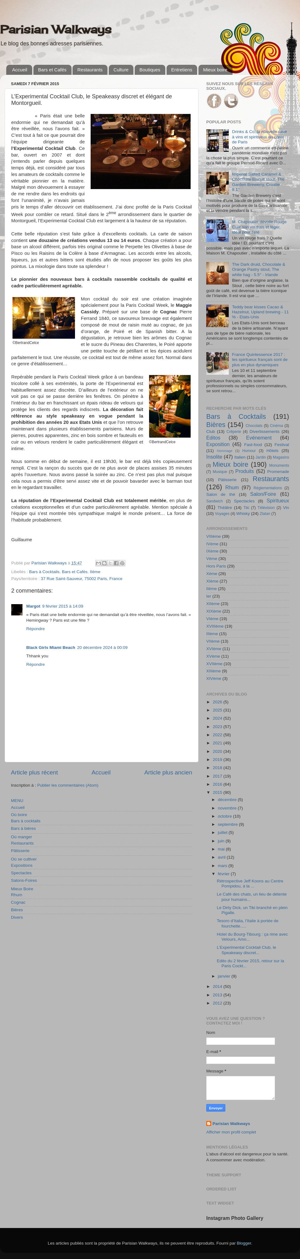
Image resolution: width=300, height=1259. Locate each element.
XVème (213, 656)
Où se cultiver (24, 859)
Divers (17, 917)
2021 (218, 743)
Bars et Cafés (52, 69)
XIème (212, 581)
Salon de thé (220, 494)
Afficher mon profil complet (231, 1132)
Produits (244, 471)
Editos (213, 437)
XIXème (213, 611)
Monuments (279, 465)
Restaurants (89, 69)
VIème (212, 618)
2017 (218, 776)
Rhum (16, 894)
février (224, 873)
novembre (228, 808)
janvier (225, 976)
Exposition (218, 444)
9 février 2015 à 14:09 (62, 606)
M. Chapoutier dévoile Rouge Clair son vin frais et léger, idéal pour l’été (259, 226)
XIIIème (213, 671)
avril (222, 857)
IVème (212, 544)
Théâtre (225, 507)
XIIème (213, 603)
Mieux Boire (22, 888)
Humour (249, 451)
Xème (211, 573)
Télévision (266, 508)
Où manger (21, 837)
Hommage (224, 451)
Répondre (35, 628)
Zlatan (265, 513)
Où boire (19, 814)
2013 (218, 995)
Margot (33, 606)
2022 (218, 734)
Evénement (259, 437)
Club (210, 431)
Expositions (21, 865)
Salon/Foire (263, 494)
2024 (218, 718)
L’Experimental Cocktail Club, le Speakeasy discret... (246, 950)
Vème (211, 558)
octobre (225, 816)
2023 (218, 726)
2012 (218, 1003)
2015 (218, 792)
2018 (218, 767)
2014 (218, 986)
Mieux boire (215, 69)
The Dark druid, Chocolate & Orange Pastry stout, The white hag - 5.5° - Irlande (258, 269)
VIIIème (213, 536)
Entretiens (181, 69)
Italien (240, 457)
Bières (17, 909)
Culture (120, 69)
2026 (218, 702)
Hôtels (272, 450)
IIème (95, 571)
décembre (228, 799)
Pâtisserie (20, 850)
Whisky (243, 513)
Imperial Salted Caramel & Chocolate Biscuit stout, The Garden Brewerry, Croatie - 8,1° (258, 182)
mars (223, 865)
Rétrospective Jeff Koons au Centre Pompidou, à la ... (250, 883)
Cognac (18, 902)
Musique (220, 472)
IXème (212, 551)
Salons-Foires (24, 880)
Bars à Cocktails (44, 571)
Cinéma (276, 426)
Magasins (281, 457)
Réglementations (267, 488)
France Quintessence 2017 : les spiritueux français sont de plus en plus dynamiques (260, 359)
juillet (223, 832)
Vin (286, 507)
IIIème (212, 633)
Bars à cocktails (26, 821)
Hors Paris (216, 566)
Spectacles (21, 873)
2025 (218, 710)
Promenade (278, 471)
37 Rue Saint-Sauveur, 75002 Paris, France (81, 578)
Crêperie (234, 431)
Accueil (19, 69)
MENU (17, 800)
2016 (218, 784)
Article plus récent (34, 772)
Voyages (222, 513)
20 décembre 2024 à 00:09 (102, 647)
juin (222, 841)
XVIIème (214, 663)
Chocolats (254, 426)
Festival (281, 444)
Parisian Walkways (56, 29)
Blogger (244, 1243)
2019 (218, 759)
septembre (228, 824)
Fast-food (253, 444)
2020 (218, 751)
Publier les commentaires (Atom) (67, 785)
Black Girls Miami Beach (50, 647)
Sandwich (214, 501)
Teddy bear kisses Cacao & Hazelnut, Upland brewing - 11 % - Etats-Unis (260, 312)
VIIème (213, 641)
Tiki (246, 508)
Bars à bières (23, 828)
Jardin (261, 457)
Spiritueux (278, 500)
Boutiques (149, 69)
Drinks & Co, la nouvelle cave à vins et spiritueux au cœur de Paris (259, 136)
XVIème (213, 648)
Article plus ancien (168, 772)
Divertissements (264, 431)
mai (222, 849)
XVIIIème (215, 626)
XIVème (213, 678)
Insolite (214, 457)
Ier (208, 596)
